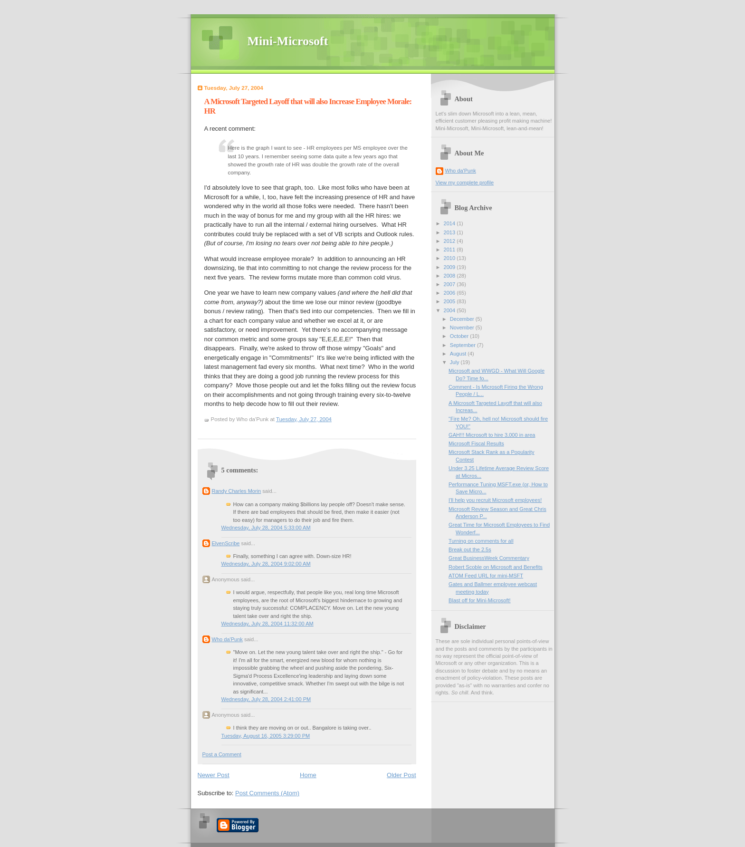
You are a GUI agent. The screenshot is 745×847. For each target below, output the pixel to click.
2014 (450, 223)
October (460, 336)
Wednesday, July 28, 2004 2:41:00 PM (266, 699)
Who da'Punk (227, 639)
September (463, 345)
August (459, 353)
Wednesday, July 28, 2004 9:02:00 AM (266, 564)
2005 (450, 301)
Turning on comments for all (481, 541)
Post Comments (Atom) (267, 793)
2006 (450, 293)
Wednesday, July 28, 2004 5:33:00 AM (266, 527)
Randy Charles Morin (236, 491)
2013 (450, 232)
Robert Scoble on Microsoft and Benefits (496, 567)
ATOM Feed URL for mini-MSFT (486, 575)
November (463, 327)
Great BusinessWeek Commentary (489, 558)
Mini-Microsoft (288, 41)
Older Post (401, 775)
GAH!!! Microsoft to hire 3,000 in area (492, 435)
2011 (450, 249)
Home (308, 775)
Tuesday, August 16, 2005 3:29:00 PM (265, 736)
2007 (450, 284)
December (463, 319)
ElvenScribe (226, 543)
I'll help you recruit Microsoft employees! (495, 500)
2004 (450, 310)
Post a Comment (221, 754)
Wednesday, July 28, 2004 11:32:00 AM (267, 623)
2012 (450, 241)
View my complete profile (465, 182)
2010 (450, 258)
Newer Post (213, 775)
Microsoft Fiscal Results (476, 443)
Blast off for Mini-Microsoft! (480, 600)
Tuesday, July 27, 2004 (304, 419)
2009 (450, 267)
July (455, 362)
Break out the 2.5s (470, 549)
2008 (450, 276)
